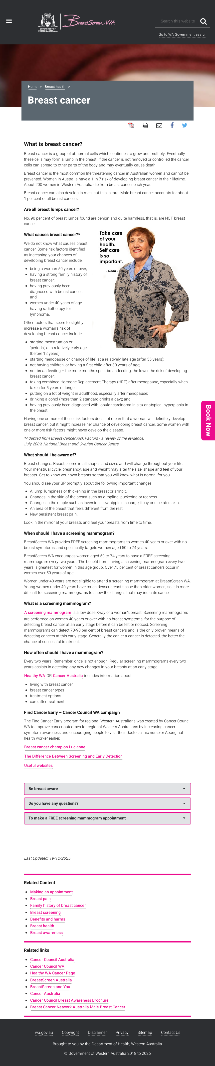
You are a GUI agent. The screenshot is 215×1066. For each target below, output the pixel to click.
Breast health (55, 86)
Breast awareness (46, 933)
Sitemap (145, 1033)
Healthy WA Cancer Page (52, 973)
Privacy (122, 1033)
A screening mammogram (47, 613)
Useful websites (38, 766)
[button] (208, 420)
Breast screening (45, 913)
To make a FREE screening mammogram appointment (106, 818)
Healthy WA (34, 676)
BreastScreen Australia (51, 980)
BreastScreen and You (50, 987)
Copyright (70, 1033)
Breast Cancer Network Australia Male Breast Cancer (77, 1007)
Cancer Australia (68, 676)
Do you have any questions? (106, 803)
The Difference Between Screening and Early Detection (73, 756)
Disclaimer (97, 1033)
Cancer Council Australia (52, 960)
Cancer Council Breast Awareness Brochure (69, 1000)
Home (32, 86)
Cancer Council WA (47, 966)
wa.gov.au (44, 1033)
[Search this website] (178, 21)
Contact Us (170, 1033)
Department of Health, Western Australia (127, 1044)
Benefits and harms (47, 919)
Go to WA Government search (183, 34)
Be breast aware (106, 789)
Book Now (208, 420)
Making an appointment (51, 892)
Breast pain (40, 899)
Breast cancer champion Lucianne (54, 747)
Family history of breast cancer (58, 906)
